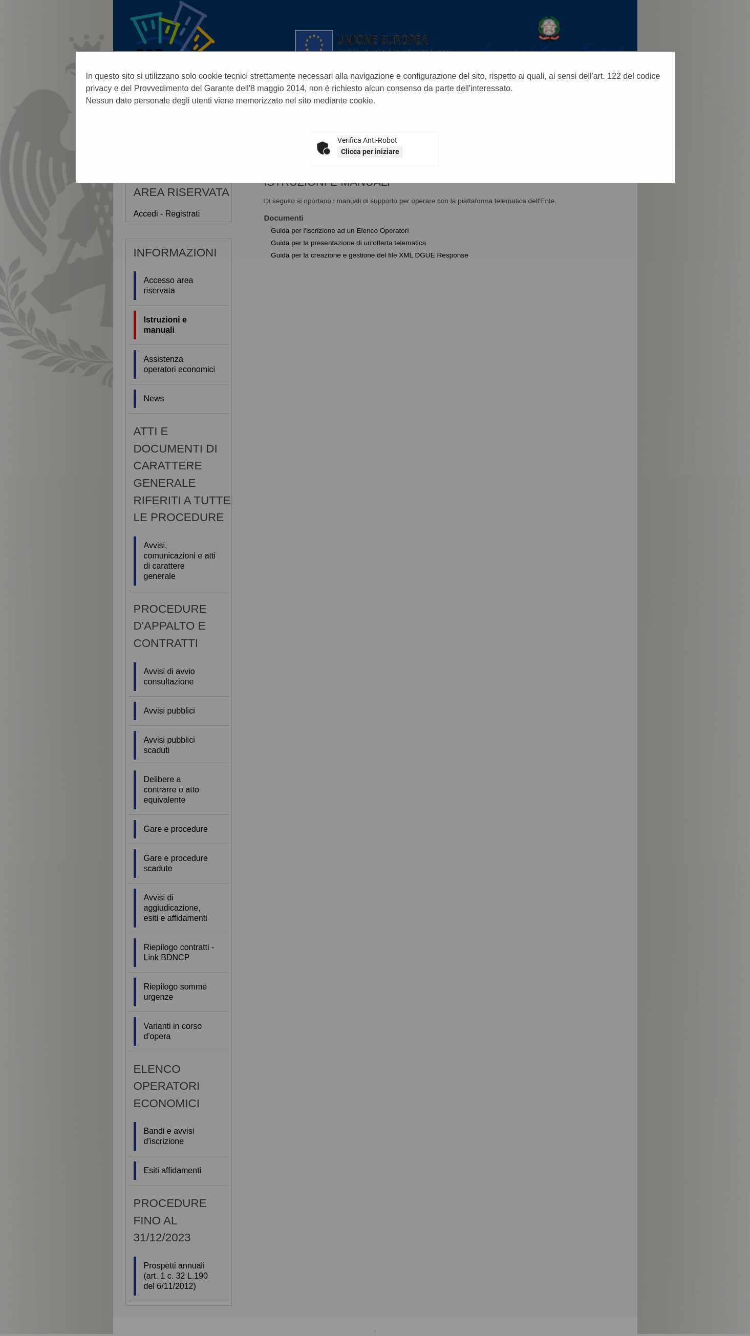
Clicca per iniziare (370, 151)
